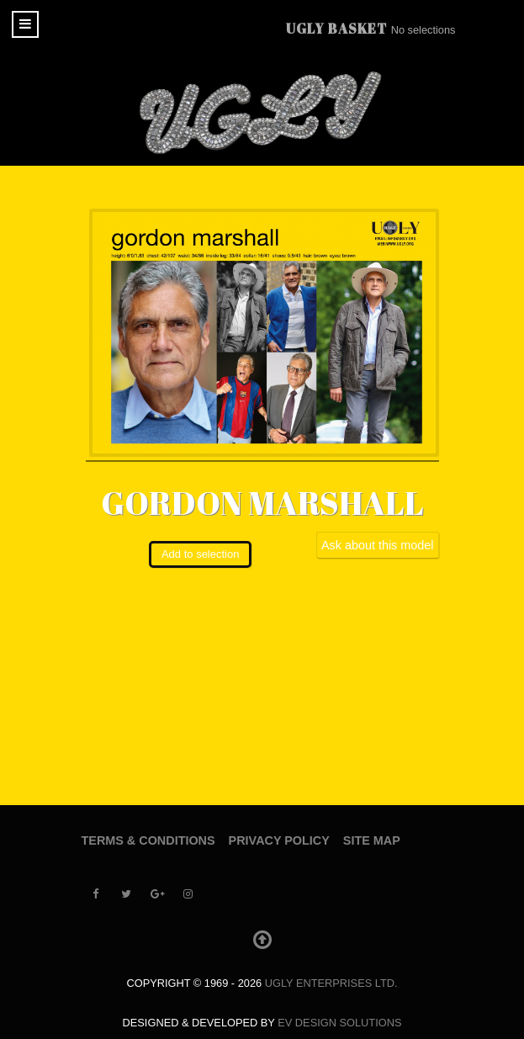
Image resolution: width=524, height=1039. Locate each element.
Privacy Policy (279, 840)
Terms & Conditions (148, 840)
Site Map (371, 840)
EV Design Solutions (339, 1022)
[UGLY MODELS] (262, 112)
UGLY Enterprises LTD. (331, 983)
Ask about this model (377, 545)
